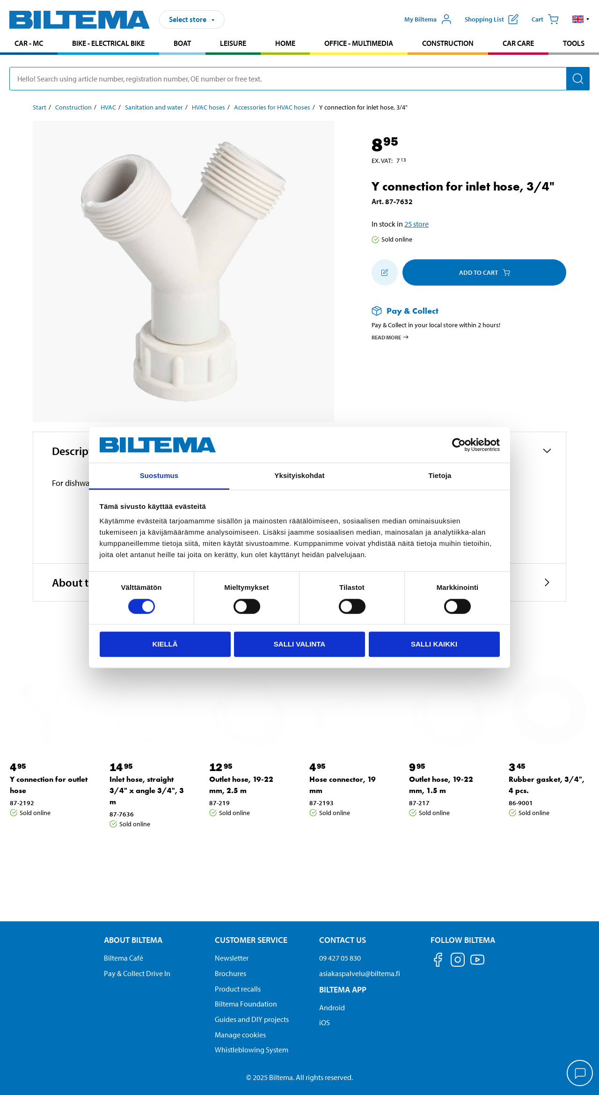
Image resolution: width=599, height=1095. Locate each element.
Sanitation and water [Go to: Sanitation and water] (154, 107)
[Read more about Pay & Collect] (460, 310)
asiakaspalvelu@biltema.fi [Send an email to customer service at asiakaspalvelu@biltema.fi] (359, 973)
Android (332, 1007)
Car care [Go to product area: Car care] (518, 43)
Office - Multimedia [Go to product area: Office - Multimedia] (358, 43)
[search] (299, 78)
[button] (581, 19)
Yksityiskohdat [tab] (299, 476)
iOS (324, 1022)
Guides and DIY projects (252, 1019)
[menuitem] (29, 44)
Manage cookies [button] (240, 1034)
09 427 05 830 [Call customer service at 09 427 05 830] (340, 958)
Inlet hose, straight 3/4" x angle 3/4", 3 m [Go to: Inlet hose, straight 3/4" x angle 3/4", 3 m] (147, 790)
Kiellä (164, 644)
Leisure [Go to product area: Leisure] (233, 43)
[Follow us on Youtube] (477, 964)
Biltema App (342, 989)
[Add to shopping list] (385, 272)
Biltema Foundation (246, 1003)
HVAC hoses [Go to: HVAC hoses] (208, 107)
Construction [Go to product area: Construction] (448, 43)
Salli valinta (299, 644)
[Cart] (545, 19)
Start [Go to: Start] (39, 107)
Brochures (230, 973)
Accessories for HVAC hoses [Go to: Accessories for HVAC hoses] (272, 107)
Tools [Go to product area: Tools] (573, 43)
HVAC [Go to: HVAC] (108, 107)
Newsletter (231, 958)
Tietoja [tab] (440, 476)
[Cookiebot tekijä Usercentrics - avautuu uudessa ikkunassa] (459, 445)
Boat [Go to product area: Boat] (182, 43)
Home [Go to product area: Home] (285, 43)
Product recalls (238, 988)
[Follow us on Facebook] (438, 961)
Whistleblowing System (251, 1049)
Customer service (251, 939)
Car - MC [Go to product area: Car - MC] (29, 43)
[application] (580, 1074)
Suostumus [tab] (159, 476)
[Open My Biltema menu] (428, 19)
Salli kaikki (434, 644)
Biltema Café (123, 958)
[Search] (578, 78)
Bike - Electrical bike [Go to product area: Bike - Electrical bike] (108, 43)
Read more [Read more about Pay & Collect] (390, 337)
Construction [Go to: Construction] (73, 107)
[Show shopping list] (491, 19)
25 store (416, 223)
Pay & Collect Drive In (137, 973)
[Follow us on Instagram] (457, 961)
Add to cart (484, 272)
